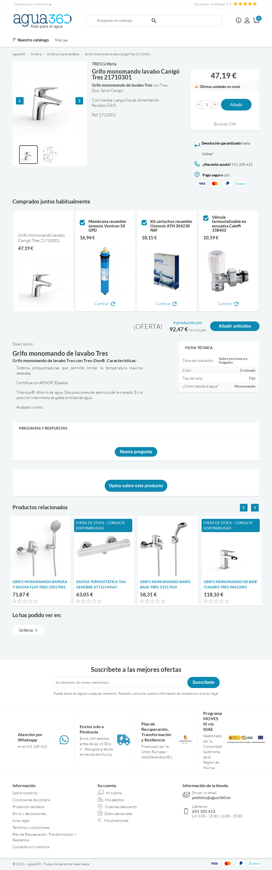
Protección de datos (28, 806)
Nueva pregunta (136, 451)
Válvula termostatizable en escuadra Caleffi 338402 (229, 223)
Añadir (236, 105)
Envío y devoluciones (29, 813)
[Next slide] (79, 101)
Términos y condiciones (30, 827)
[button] (28, 154)
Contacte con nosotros (30, 846)
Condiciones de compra (31, 799)
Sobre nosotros (24, 793)
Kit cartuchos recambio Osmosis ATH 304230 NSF (171, 225)
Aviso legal (20, 820)
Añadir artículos (235, 326)
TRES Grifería (104, 63)
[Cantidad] (207, 105)
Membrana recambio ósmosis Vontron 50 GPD (107, 225)
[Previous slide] (20, 101)
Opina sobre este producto (136, 485)
